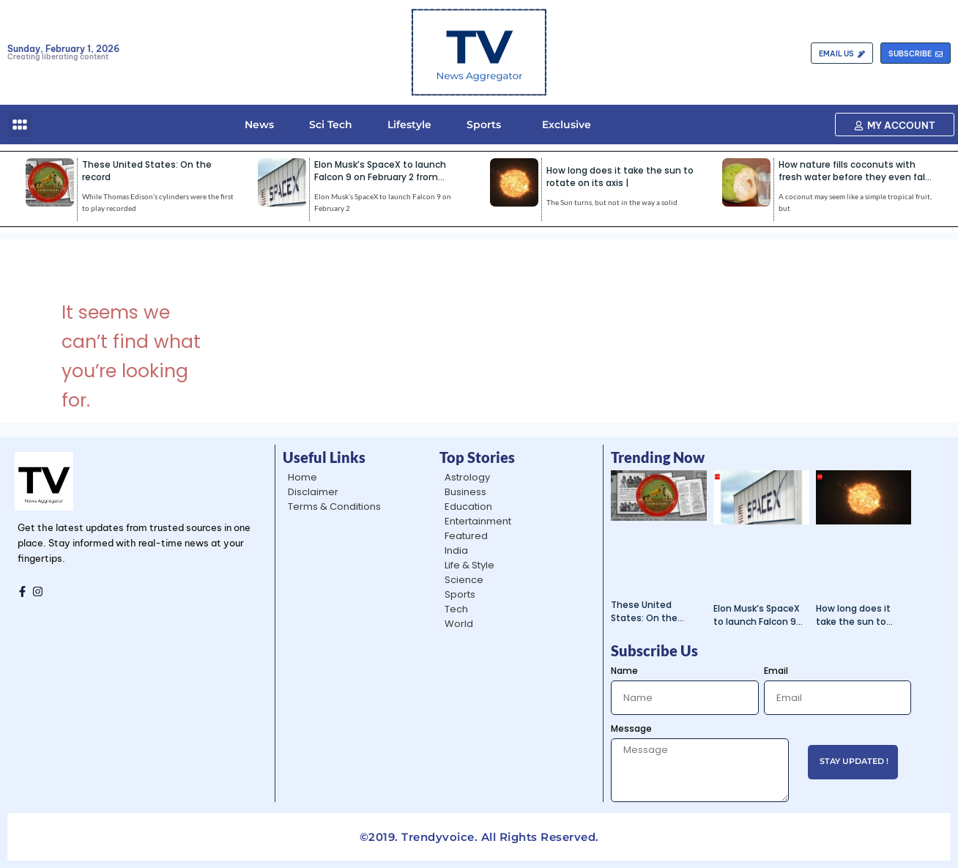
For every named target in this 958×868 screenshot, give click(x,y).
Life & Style (469, 565)
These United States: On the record (644, 611)
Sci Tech (330, 124)
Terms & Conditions (334, 506)
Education (468, 506)
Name (624, 670)
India (456, 550)
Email (776, 670)
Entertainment (478, 521)
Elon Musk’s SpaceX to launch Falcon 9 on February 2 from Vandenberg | (380, 177)
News (259, 124)
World (459, 624)
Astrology (467, 477)
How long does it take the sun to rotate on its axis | (620, 176)
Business (465, 492)
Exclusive (563, 124)
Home (302, 477)
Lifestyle (409, 124)
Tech (456, 609)
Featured (466, 536)
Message (631, 728)
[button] (19, 125)
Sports (484, 124)
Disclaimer (313, 492)
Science (464, 580)
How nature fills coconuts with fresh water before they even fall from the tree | (853, 177)
